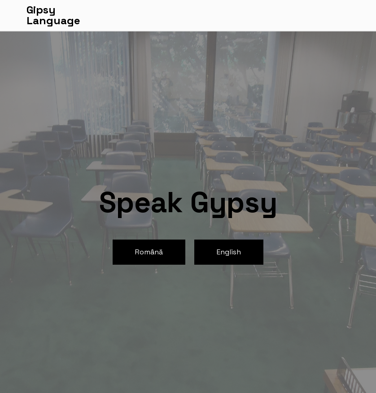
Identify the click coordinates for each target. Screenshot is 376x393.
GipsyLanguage (53, 15)
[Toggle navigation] (344, 15)
